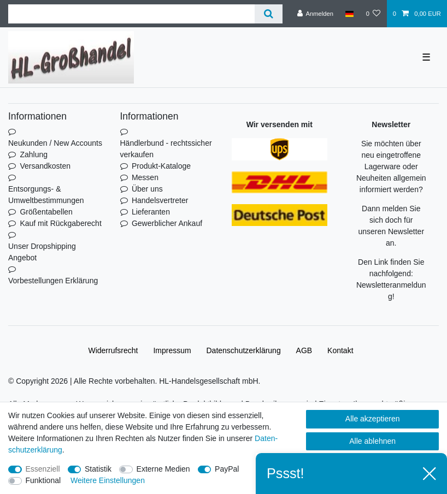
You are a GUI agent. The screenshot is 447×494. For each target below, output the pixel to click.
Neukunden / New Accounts (55, 143)
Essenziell (43, 469)
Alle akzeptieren (372, 418)
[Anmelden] (315, 13)
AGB (304, 350)
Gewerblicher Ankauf (167, 223)
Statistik (98, 469)
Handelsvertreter (160, 200)
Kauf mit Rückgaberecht (60, 223)
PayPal (227, 469)
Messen (145, 177)
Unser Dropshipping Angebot (42, 252)
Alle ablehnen (372, 441)
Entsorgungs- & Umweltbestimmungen (46, 194)
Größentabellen (46, 211)
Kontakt (340, 350)
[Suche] (269, 13)
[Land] (349, 13)
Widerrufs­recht (113, 350)
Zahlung (34, 154)
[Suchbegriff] (131, 13)
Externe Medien (163, 469)
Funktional (43, 480)
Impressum (172, 350)
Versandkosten (45, 166)
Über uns (147, 188)
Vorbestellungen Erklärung (53, 280)
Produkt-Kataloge (161, 166)
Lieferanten (151, 211)
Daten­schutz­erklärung (244, 350)
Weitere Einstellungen (107, 480)
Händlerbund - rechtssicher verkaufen (166, 149)
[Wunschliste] (373, 13)
